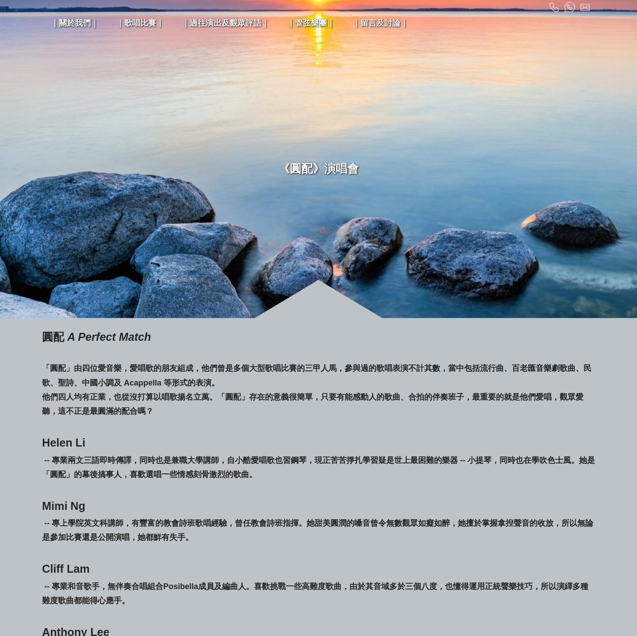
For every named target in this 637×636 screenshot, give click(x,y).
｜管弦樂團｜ (311, 23)
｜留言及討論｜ (380, 23)
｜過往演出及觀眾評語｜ (225, 23)
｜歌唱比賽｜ (140, 23)
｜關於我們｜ (75, 23)
